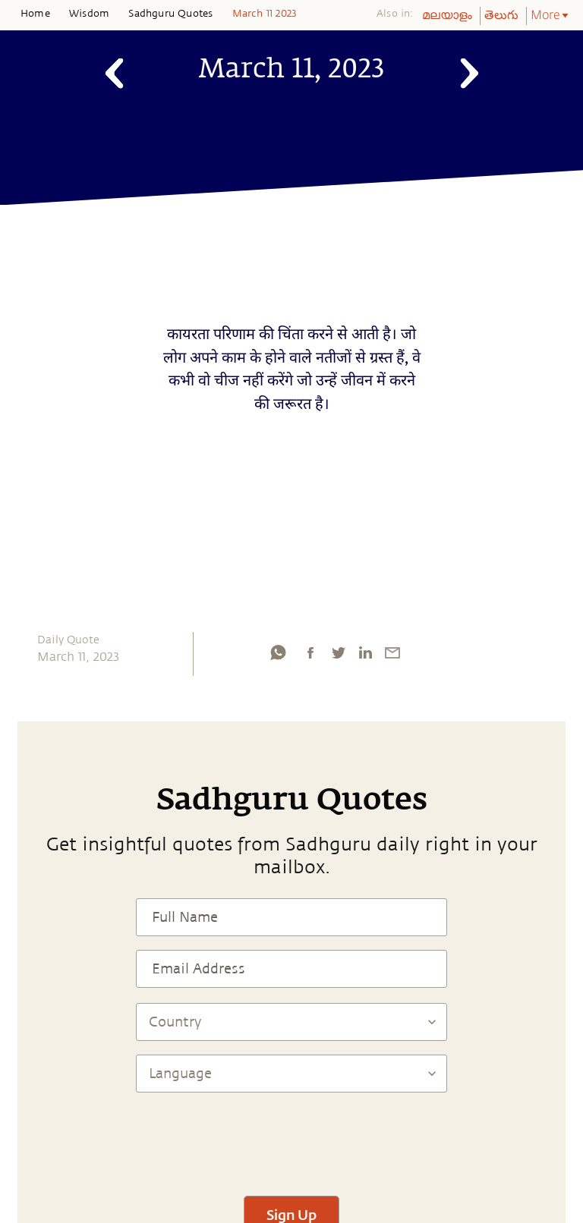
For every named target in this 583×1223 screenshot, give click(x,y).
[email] (392, 652)
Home (35, 13)
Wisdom (89, 13)
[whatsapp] (278, 652)
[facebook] (310, 652)
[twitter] (337, 652)
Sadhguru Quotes (170, 13)
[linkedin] (365, 652)
